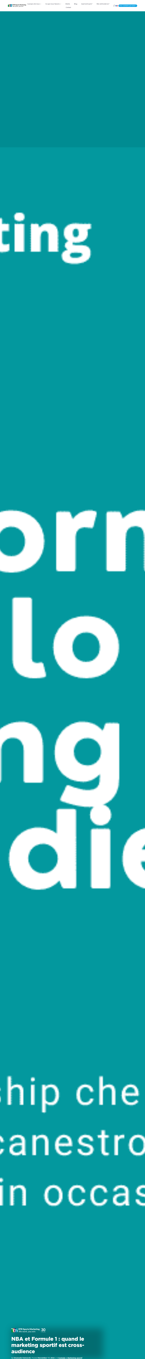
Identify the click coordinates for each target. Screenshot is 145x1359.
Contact (108, 3)
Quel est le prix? (82, 3)
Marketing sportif (75, 1354)
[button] (117, 4)
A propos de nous (34, 3)
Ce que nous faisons (51, 3)
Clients (64, 3)
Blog (72, 3)
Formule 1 (62, 1354)
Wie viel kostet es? (96, 3)
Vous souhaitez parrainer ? (127, 3)
